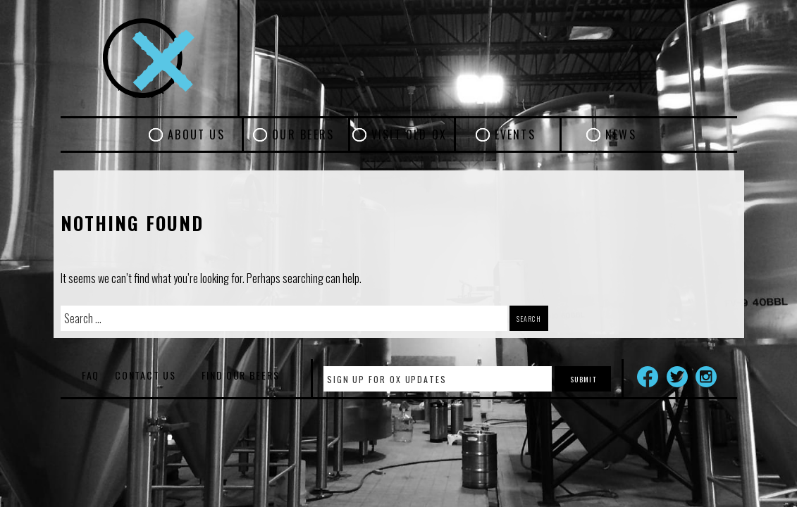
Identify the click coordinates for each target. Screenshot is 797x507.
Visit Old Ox (409, 134)
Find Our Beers (241, 375)
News (620, 134)
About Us (196, 134)
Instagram (706, 376)
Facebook (647, 376)
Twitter (677, 376)
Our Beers (303, 134)
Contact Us (145, 375)
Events (515, 134)
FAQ (90, 375)
